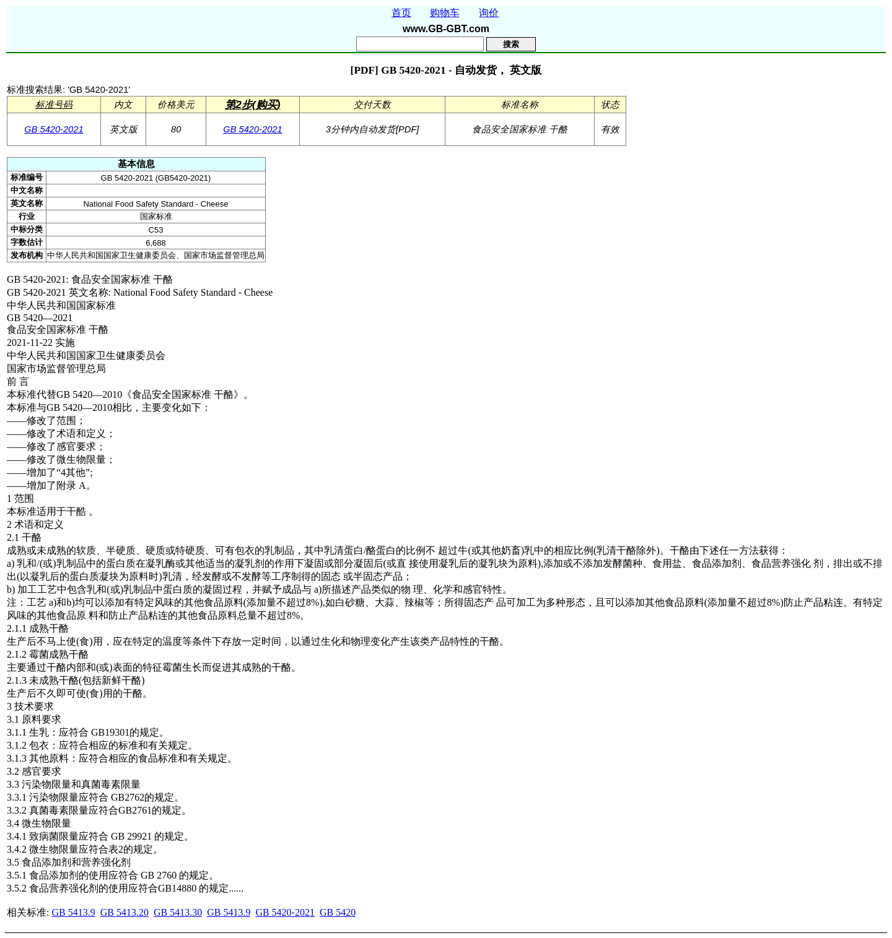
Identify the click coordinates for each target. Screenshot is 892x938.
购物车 (445, 12)
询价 (489, 12)
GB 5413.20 (124, 912)
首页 (401, 12)
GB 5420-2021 (53, 129)
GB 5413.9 (73, 912)
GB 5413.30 (178, 912)
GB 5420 (338, 912)
